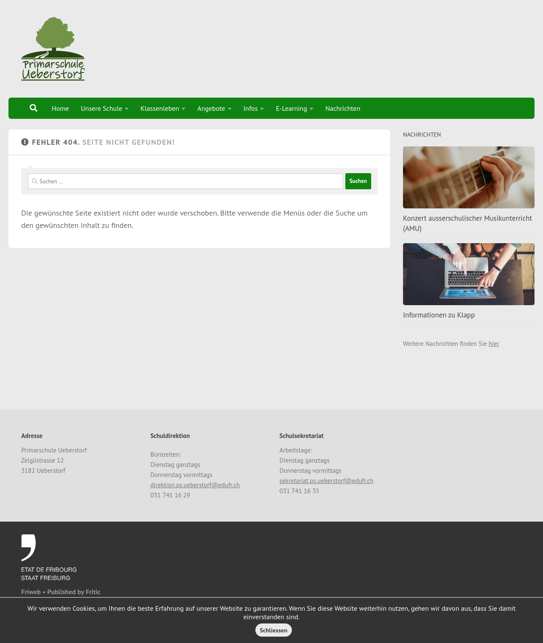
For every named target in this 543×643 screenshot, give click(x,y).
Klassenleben (159, 108)
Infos (251, 108)
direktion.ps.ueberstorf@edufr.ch (195, 485)
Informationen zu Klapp (439, 315)
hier (494, 344)
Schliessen (273, 630)
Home (60, 108)
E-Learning (291, 108)
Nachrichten (343, 108)
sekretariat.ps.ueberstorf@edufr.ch (327, 481)
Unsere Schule (101, 108)
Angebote (211, 108)
